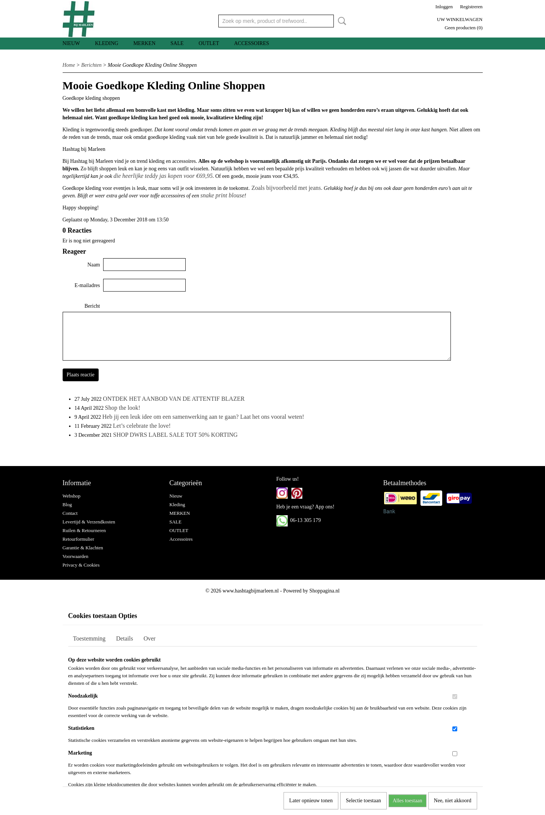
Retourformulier (78, 539)
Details (124, 638)
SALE (177, 43)
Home (69, 65)
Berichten (91, 65)
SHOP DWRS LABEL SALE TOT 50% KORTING (175, 435)
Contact (70, 513)
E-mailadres (87, 285)
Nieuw (71, 43)
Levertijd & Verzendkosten (89, 522)
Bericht (92, 306)
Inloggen (444, 6)
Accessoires (251, 43)
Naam (93, 265)
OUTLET (209, 43)
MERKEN (144, 43)
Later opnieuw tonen (311, 800)
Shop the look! (122, 407)
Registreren (471, 6)
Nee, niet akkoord (452, 800)
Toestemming (89, 638)
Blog (67, 504)
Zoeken (340, 21)
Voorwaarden (76, 556)
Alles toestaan (407, 800)
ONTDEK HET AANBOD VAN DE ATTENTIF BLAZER (174, 398)
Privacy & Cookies (81, 565)
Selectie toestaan (363, 800)
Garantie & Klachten (83, 547)
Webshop (72, 496)
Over (150, 638)
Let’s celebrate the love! (142, 426)
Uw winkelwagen (460, 19)
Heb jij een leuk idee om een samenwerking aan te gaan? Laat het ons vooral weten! (203, 417)
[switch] (454, 696)
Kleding (106, 43)
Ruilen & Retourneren (84, 530)
